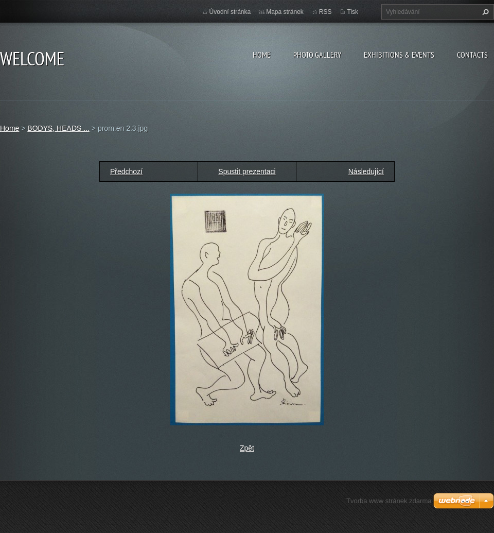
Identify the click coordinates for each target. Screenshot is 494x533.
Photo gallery (317, 54)
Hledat (484, 12)
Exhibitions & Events (399, 54)
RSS (325, 11)
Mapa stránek (285, 11)
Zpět (247, 448)
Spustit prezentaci (246, 171)
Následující (366, 171)
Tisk (352, 11)
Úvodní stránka (230, 11)
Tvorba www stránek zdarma (388, 501)
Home (262, 54)
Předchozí (126, 171)
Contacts (472, 54)
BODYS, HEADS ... (58, 128)
